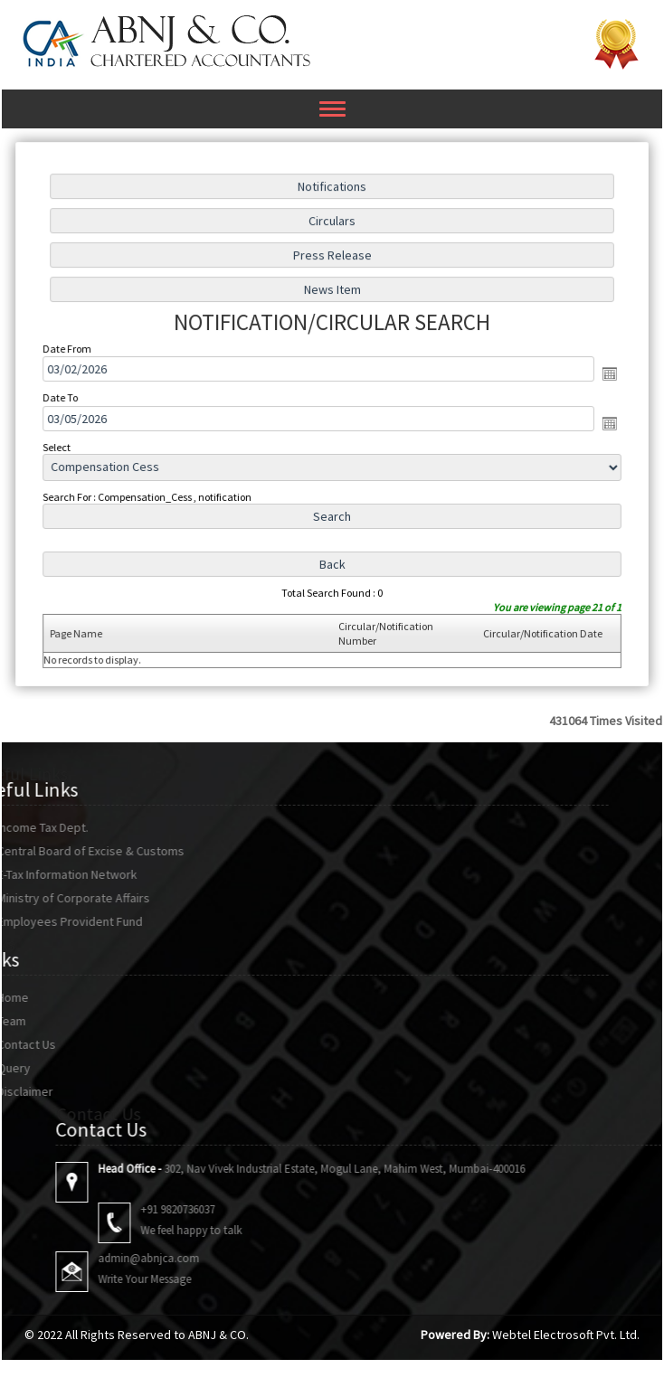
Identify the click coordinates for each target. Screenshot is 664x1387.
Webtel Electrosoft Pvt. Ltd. (566, 1334)
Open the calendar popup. (602, 373)
